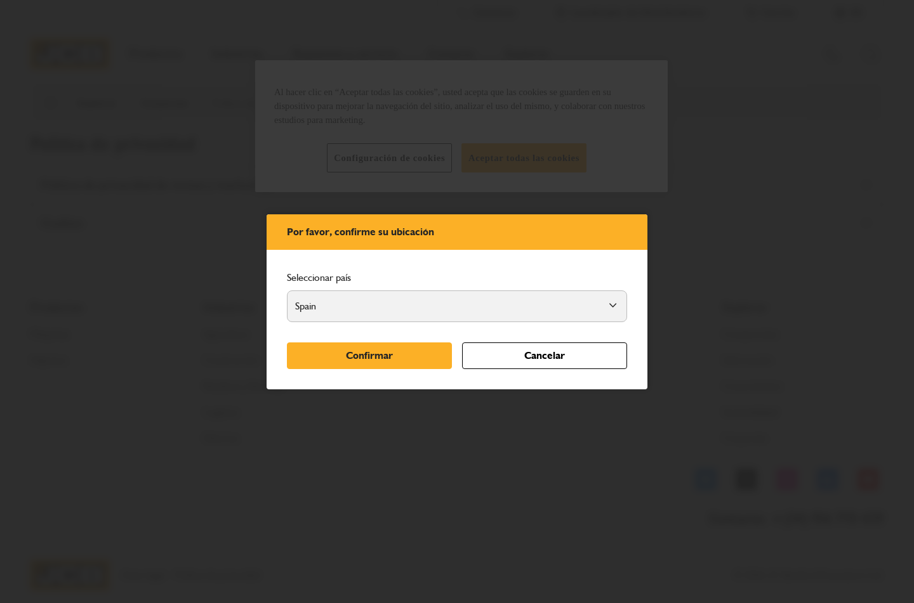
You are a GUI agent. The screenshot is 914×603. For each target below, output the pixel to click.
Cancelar (544, 355)
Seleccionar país (319, 277)
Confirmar (369, 355)
